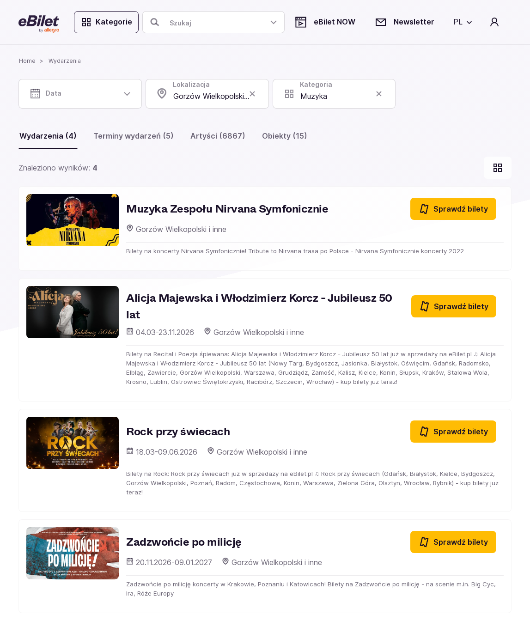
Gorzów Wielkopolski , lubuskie (221, 96)
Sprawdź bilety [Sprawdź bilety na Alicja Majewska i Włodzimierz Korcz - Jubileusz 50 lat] (453, 306)
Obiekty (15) (284, 135)
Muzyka (313, 96)
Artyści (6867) (217, 135)
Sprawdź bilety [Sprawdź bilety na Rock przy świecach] (453, 431)
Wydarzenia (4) (48, 135)
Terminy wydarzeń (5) (133, 135)
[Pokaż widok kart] (498, 168)
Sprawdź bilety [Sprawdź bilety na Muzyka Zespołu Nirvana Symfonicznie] (453, 208)
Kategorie (106, 22)
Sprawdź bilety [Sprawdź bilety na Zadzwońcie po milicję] (453, 542)
